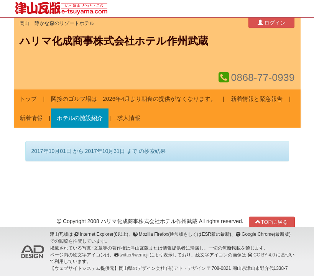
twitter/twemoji (134, 255)
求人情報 (128, 118)
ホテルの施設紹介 (80, 118)
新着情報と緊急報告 (257, 99)
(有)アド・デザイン (186, 268)
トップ (28, 99)
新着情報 (31, 118)
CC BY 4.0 (264, 255)
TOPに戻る (271, 222)
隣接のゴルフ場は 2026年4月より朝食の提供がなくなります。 (133, 99)
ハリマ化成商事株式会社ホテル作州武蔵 (114, 41)
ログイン (272, 22)
